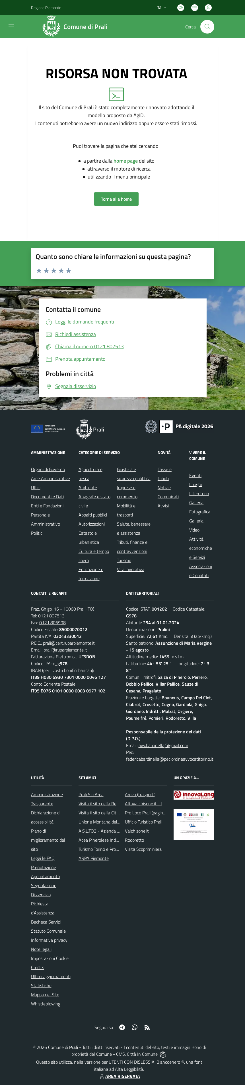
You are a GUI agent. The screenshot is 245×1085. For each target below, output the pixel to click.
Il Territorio (199, 493)
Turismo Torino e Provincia (103, 849)
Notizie (164, 487)
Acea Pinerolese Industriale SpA (109, 840)
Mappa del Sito (45, 994)
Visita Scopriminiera (143, 849)
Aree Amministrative (50, 478)
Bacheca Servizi (46, 921)
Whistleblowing (45, 1003)
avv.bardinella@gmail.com (163, 745)
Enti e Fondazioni (47, 505)
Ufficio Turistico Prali (143, 821)
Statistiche (41, 985)
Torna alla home (116, 199)
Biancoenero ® (170, 1062)
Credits (37, 967)
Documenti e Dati (47, 496)
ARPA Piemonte (94, 858)
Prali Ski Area (91, 794)
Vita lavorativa (130, 569)
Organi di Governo (48, 469)
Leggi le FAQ (43, 858)
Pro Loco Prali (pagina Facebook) (155, 812)
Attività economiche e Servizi (200, 548)
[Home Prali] (77, 26)
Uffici (35, 487)
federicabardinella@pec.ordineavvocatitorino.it (169, 759)
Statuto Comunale (48, 931)
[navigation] (11, 26)
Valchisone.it (137, 830)
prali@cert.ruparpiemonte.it (69, 643)
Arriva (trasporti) (140, 794)
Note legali (41, 949)
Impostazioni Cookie (50, 958)
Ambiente (88, 487)
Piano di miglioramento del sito (48, 839)
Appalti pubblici (93, 514)
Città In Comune (142, 1054)
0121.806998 (52, 622)
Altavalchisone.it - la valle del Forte (158, 803)
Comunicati (168, 496)
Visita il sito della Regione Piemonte (112, 803)
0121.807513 (51, 615)
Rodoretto (134, 840)
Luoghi (195, 484)
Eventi (195, 475)
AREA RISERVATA (119, 1076)
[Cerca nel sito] (207, 27)
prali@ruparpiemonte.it (65, 649)
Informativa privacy (49, 940)
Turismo (124, 560)
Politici (37, 533)
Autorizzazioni (92, 523)
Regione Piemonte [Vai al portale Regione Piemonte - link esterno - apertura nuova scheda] (46, 8)
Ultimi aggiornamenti (51, 976)
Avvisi (163, 505)
